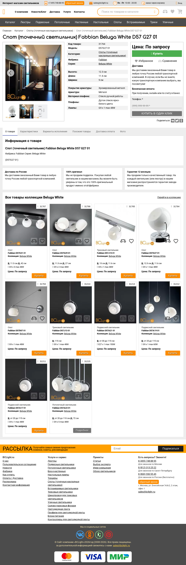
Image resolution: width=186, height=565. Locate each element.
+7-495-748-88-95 (56, 3)
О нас (6, 461)
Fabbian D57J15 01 (106, 254)
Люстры (25, 22)
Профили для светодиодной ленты (66, 512)
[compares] (34, 241)
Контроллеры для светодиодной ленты (69, 519)
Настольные (100, 22)
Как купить (9, 474)
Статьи (97, 461)
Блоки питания (56, 516)
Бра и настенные (57, 471)
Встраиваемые (136, 22)
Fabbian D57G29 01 (61, 254)
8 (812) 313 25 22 (147, 467)
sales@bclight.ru (100, 3)
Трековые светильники (60, 492)
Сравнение (167, 61)
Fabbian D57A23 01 (61, 408)
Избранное (144, 61)
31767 (41, 207)
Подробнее (82, 431)
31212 (175, 284)
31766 (86, 207)
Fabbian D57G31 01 (17, 254)
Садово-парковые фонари (62, 505)
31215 (86, 362)
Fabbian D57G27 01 (150, 254)
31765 (131, 207)
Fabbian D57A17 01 (17, 408)
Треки (153, 22)
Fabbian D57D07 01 (17, 331)
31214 (86, 284)
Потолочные (62, 22)
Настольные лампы (58, 474)
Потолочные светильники (62, 467)
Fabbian (103, 59)
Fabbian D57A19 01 (150, 331)
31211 (41, 362)
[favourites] (42, 241)
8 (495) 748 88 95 (147, 461)
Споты (118, 22)
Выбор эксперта (102, 464)
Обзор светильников (104, 471)
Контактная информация (16, 485)
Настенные (81, 22)
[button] (56, 73)
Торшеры (53, 478)
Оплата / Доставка (13, 478)
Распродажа (9, 481)
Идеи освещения (102, 467)
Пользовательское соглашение (19, 464)
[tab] (10, 132)
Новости (7, 467)
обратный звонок (74, 3)
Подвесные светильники (61, 464)
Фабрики (7, 471)
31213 (131, 284)
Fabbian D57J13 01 (61, 331)
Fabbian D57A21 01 (106, 331)
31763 (41, 284)
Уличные (168, 22)
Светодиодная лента (59, 509)
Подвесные (42, 22)
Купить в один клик (157, 113)
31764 (175, 207)
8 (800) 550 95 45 (147, 474)
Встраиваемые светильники (63, 488)
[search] (155, 12)
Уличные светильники (60, 502)
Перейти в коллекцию (169, 198)
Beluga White (105, 63)
